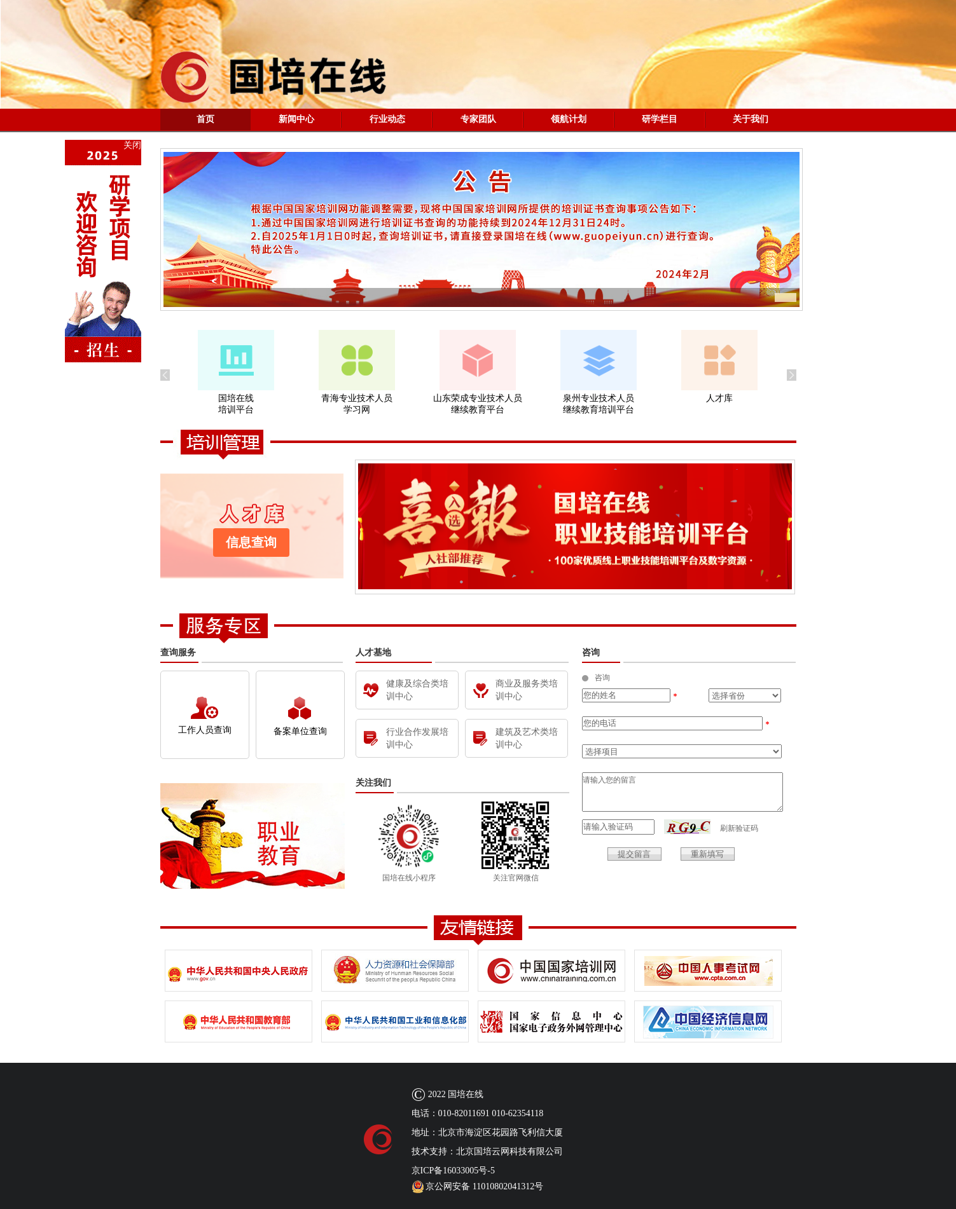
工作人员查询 (205, 716)
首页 (205, 119)
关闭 (132, 145)
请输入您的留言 (682, 792)
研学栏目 (659, 119)
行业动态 (387, 119)
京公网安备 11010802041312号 (478, 1186)
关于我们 (750, 119)
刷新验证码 (739, 828)
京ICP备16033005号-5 (453, 1170)
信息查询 (251, 542)
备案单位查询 (300, 716)
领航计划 (568, 119)
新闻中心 (296, 119)
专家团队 (478, 119)
